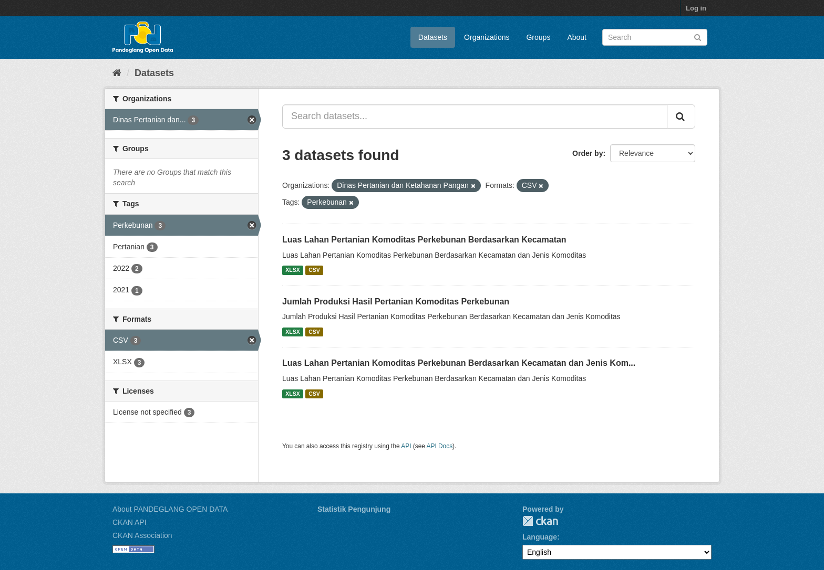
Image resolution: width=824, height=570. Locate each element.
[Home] (116, 73)
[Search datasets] (654, 37)
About (576, 37)
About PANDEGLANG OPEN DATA (170, 509)
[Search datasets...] (474, 116)
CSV (314, 270)
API (406, 446)
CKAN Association (142, 535)
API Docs (440, 446)
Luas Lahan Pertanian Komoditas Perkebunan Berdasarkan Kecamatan (424, 239)
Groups (538, 37)
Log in (696, 8)
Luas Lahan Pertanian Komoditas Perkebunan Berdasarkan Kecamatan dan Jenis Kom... (458, 362)
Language (539, 537)
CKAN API (129, 522)
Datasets (432, 37)
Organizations (486, 37)
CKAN (540, 520)
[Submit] (697, 36)
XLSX (292, 270)
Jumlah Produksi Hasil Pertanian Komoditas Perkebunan (395, 301)
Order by (587, 153)
